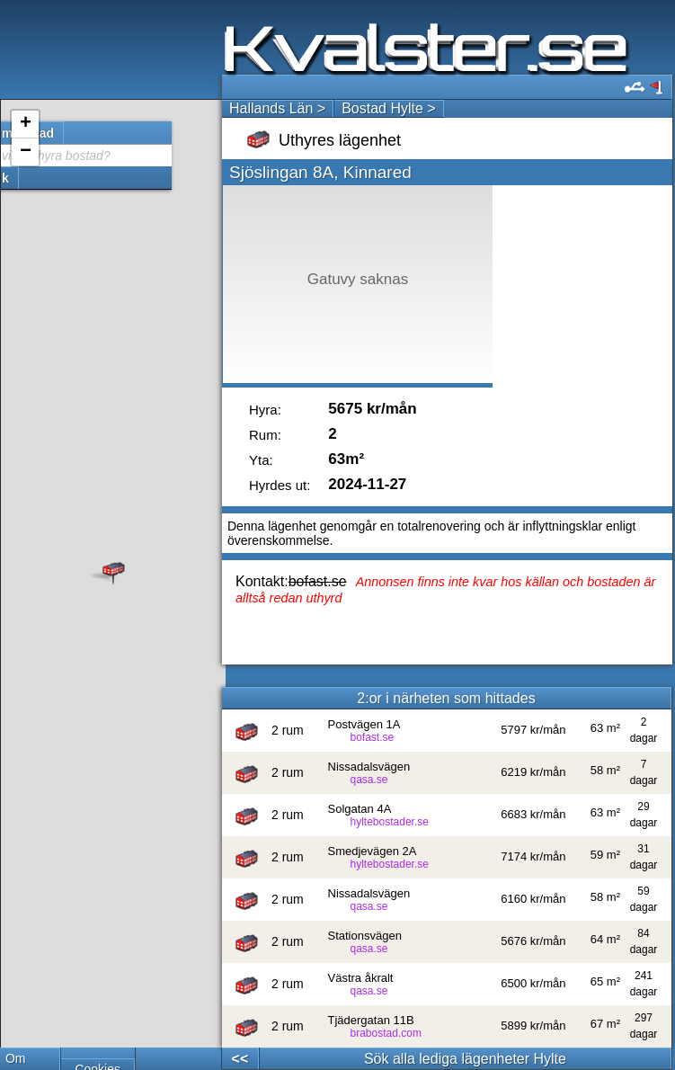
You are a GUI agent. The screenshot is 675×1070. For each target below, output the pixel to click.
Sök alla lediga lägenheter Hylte (465, 1058)
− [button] (25, 151)
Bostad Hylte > (389, 108)
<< (240, 1058)
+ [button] (25, 124)
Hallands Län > (277, 108)
